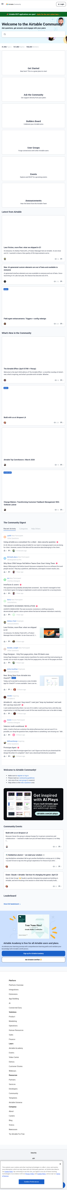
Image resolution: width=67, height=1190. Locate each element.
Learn (11, 1043)
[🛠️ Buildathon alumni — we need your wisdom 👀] (33, 861)
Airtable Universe (15, 1102)
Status (11, 1125)
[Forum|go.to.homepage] (13, 4)
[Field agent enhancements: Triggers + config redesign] (33, 306)
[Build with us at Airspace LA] (33, 405)
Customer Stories (15, 1066)
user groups (23, 780)
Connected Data (15, 1008)
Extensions (13, 994)
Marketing (13, 1021)
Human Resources (16, 1030)
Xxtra (9, 600)
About (11, 1111)
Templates (13, 1098)
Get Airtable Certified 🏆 (33, 960)
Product (12, 1016)
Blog (10, 1120)
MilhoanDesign (12, 741)
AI (10, 1003)
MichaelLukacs (12, 557)
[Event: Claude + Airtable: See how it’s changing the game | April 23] (33, 880)
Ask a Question (26, 782)
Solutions (12, 1012)
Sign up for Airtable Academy (33, 953)
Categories (23, 528)
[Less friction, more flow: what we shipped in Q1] (33, 238)
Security (33, 1153)
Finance (12, 1039)
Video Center (14, 1057)
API (33, 1158)
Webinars (12, 1071)
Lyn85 (9, 536)
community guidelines (27, 778)
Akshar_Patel (11, 621)
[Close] (60, 1171)
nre (8, 578)
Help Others (35, 528)
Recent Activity (10, 528)
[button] (2, 5)
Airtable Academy (16, 1048)
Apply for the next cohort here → (49, 14)
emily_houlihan (12, 669)
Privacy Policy (29, 1181)
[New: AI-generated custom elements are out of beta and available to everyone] (33, 274)
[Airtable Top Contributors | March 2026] (33, 447)
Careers (12, 1116)
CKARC (9, 696)
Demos (11, 1062)
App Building (14, 998)
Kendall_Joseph (12, 648)
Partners (12, 1079)
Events (11, 1052)
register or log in (23, 776)
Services (12, 1084)
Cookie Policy (9, 1179)
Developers (13, 1089)
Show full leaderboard (12, 904)
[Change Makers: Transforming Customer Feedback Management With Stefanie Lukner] (33, 491)
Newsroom (13, 1129)
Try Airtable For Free (16, 1134)
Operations (13, 1025)
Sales (11, 1035)
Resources (13, 1075)
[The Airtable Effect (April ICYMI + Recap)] (33, 359)
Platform (12, 980)
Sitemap (33, 1164)
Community (13, 1093)
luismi (9, 720)
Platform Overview (16, 985)
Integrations (13, 989)
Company (12, 1107)
